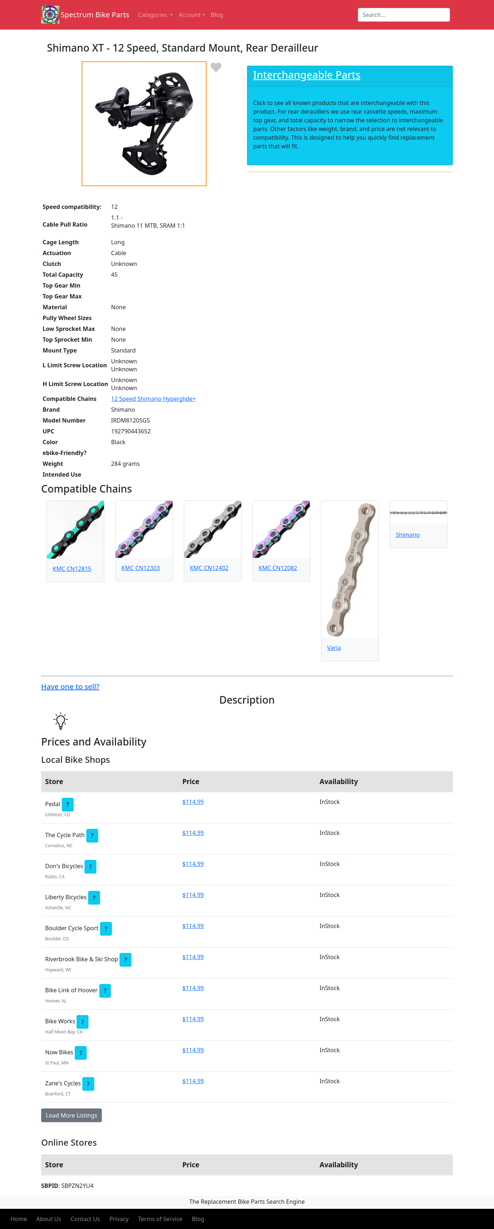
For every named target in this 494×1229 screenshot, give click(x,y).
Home (18, 1219)
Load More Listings (71, 1115)
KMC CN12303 (140, 568)
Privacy (119, 1219)
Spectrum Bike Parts (95, 14)
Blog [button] (217, 15)
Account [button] (190, 15)
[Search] (404, 15)
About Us (48, 1219)
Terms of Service (160, 1219)
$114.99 (193, 802)
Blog (198, 1219)
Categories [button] (153, 15)
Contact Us (85, 1219)
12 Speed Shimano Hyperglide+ (153, 399)
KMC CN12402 (209, 568)
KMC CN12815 (72, 569)
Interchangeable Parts (306, 75)
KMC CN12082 (278, 568)
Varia (334, 648)
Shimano (408, 535)
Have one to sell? (70, 686)
